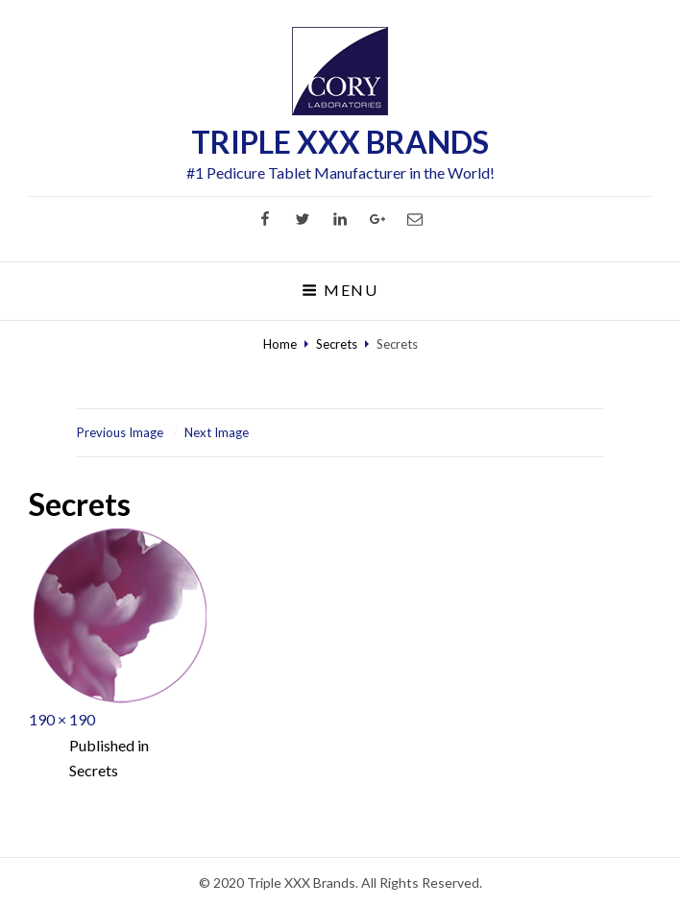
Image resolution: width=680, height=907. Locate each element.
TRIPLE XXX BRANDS (340, 141)
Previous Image (120, 432)
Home (280, 344)
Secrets (336, 344)
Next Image (216, 432)
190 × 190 (62, 719)
